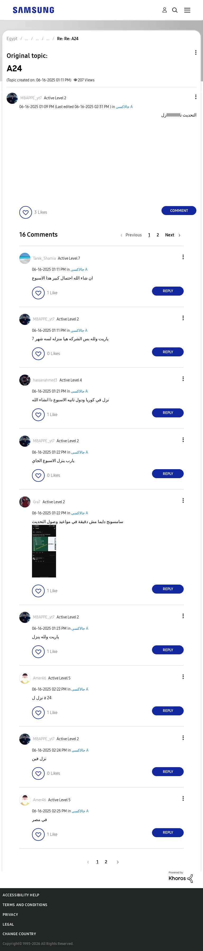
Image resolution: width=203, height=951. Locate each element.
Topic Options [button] (186, 52)
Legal (8, 924)
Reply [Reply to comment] (168, 291)
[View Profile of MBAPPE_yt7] (31, 98)
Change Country (19, 934)
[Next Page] (173, 235)
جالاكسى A (124, 107)
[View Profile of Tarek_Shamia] (44, 258)
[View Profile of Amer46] (39, 678)
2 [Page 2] (158, 234)
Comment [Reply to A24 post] (179, 210)
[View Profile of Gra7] (36, 502)
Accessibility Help (21, 895)
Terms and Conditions (25, 905)
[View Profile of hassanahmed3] (45, 380)
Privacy (10, 914)
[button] (187, 97)
